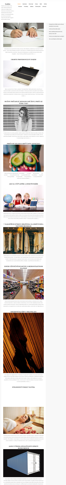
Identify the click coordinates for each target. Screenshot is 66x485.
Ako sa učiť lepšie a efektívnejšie (23, 184)
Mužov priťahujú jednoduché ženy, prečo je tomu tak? (23, 102)
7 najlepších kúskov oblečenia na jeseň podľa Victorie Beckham (23, 225)
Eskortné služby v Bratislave (23, 312)
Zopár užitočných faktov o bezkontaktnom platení (23, 267)
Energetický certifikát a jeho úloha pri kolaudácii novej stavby (56, 25)
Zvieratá (44, 6)
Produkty (26, 6)
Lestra (7, 4)
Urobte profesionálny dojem (23, 59)
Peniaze (20, 6)
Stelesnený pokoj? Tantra (23, 387)
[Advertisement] (23, 397)
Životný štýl (37, 6)
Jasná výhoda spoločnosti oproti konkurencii (23, 447)
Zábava (31, 6)
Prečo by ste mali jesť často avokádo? (23, 144)
